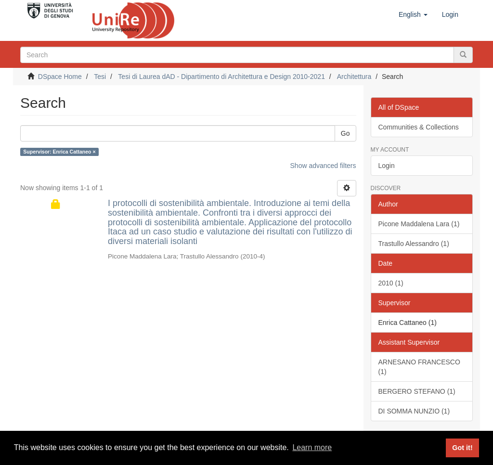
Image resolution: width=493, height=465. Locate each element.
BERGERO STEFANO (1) (416, 391)
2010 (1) (390, 283)
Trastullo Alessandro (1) (413, 243)
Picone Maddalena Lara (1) (419, 224)
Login (386, 165)
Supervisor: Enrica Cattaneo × (59, 152)
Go (345, 133)
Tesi (100, 76)
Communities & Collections (418, 127)
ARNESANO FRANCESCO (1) (419, 366)
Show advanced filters (323, 165)
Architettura (354, 76)
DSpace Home (60, 76)
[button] (413, 14)
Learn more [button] (312, 447)
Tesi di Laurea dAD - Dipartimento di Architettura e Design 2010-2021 (221, 76)
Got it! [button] (462, 448)
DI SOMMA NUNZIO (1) (414, 411)
